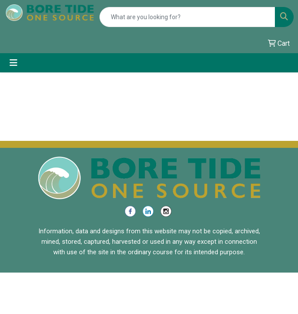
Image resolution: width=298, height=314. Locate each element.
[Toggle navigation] (13, 63)
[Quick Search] (187, 17)
